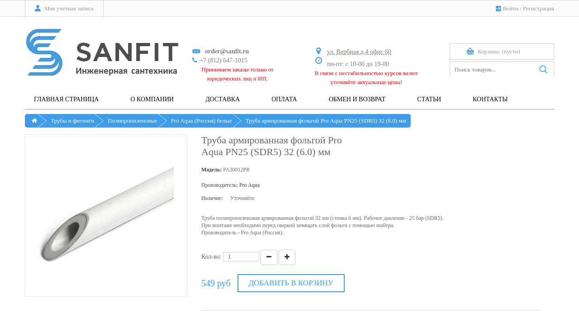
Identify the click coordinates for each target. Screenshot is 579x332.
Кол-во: (211, 256)
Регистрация (538, 8)
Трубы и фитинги (72, 120)
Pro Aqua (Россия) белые (201, 120)
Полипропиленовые (132, 120)
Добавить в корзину (291, 283)
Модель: (211, 169)
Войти (510, 8)
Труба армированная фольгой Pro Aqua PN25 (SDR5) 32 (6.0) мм (326, 120)
